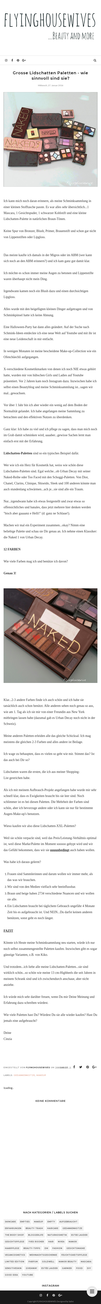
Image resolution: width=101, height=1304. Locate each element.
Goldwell (48, 1261)
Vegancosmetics (15, 1255)
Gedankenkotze (24, 1075)
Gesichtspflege (14, 1242)
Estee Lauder (79, 1235)
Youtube (27, 1275)
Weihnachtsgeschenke (43, 1255)
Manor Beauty (68, 1261)
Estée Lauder (49, 1268)
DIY (89, 1268)
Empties (25, 1222)
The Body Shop (14, 1235)
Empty (51, 1222)
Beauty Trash (34, 1228)
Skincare (10, 1222)
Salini (71, 1301)
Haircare (52, 1228)
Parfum (33, 1261)
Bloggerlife (35, 1235)
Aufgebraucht (68, 1222)
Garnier (67, 1268)
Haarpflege (12, 1248)
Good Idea (11, 1275)
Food (79, 1268)
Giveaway (31, 1268)
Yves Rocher (36, 1242)
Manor (73, 1242)
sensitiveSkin (13, 1268)
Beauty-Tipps (32, 1248)
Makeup (41, 1075)
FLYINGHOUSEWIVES (46, 1301)
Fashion (57, 1248)
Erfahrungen (13, 1228)
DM (46, 1248)
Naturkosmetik (57, 1235)
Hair (51, 1242)
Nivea (61, 1242)
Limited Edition (14, 1261)
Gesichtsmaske (76, 1248)
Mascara (86, 1261)
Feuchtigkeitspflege (74, 1255)
